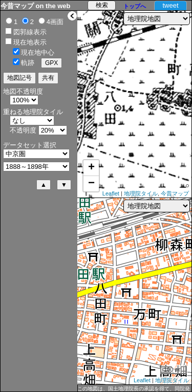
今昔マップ (175, 193)
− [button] (91, 183)
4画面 (55, 22)
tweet (170, 5)
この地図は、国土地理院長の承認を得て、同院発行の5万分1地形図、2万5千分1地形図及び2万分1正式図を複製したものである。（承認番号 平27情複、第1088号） (133, 389)
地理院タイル (141, 193)
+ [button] (91, 168)
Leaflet (110, 193)
